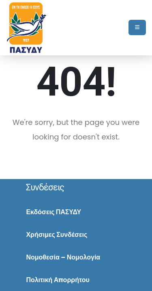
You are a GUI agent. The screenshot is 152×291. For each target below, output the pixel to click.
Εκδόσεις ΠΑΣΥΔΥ (53, 212)
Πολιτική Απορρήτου (57, 280)
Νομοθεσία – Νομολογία (63, 257)
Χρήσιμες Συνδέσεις (56, 234)
